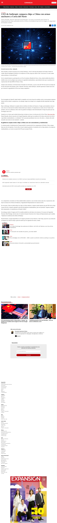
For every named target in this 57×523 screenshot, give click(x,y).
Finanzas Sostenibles (5, 444)
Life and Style (47, 6)
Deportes (3, 425)
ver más (28, 189)
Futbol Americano (5, 460)
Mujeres (42, 6)
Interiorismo (3, 437)
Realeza (3, 408)
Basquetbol (3, 461)
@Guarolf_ (15, 69)
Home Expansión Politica (6, 385)
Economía (20, 6)
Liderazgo (3, 452)
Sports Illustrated (4, 456)
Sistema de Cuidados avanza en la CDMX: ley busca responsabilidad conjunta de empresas (24, 179)
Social (2, 441)
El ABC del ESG (4, 447)
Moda (2, 410)
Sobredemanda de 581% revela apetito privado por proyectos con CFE (19, 186)
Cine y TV (3, 427)
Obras (36, 6)
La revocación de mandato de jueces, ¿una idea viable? (23, 231)
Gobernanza (3, 442)
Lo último (4, 175)
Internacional (25, 6)
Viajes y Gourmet (4, 412)
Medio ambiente (4, 440)
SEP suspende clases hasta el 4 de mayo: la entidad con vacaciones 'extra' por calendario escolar (25, 182)
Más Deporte (4, 462)
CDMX (2, 400)
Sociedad (3, 403)
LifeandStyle (4, 393)
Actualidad (3, 451)
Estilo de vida (4, 420)
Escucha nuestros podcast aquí (13, 172)
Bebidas (3, 469)
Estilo (2, 423)
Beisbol (2, 459)
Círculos (3, 409)
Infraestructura (4, 434)
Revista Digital (54, 2)
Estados (3, 401)
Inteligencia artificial (25, 297)
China (19, 297)
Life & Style (3, 422)
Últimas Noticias (6, 6)
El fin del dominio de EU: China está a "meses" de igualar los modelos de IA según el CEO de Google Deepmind (14, 321)
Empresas (12, 6)
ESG (39, 6)
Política (16, 6)
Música (2, 428)
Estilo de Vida (4, 473)
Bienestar (3, 472)
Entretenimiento (4, 424)
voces (11, 230)
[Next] (54, 311)
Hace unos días (51, 114)
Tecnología (31, 6)
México (2, 398)
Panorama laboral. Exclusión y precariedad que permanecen (24, 243)
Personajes (3, 471)
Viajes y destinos (5, 470)
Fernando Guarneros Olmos (21, 332)
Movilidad (3, 443)
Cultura (2, 413)
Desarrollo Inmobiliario (6, 433)
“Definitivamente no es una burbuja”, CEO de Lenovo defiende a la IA (41, 321)
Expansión (3, 383)
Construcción (4, 432)
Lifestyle (3, 463)
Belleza (2, 411)
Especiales (3, 454)
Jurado (2, 474)
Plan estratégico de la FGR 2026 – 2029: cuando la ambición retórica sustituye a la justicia (32, 237)
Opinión (3, 402)
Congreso (3, 399)
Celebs (2, 419)
